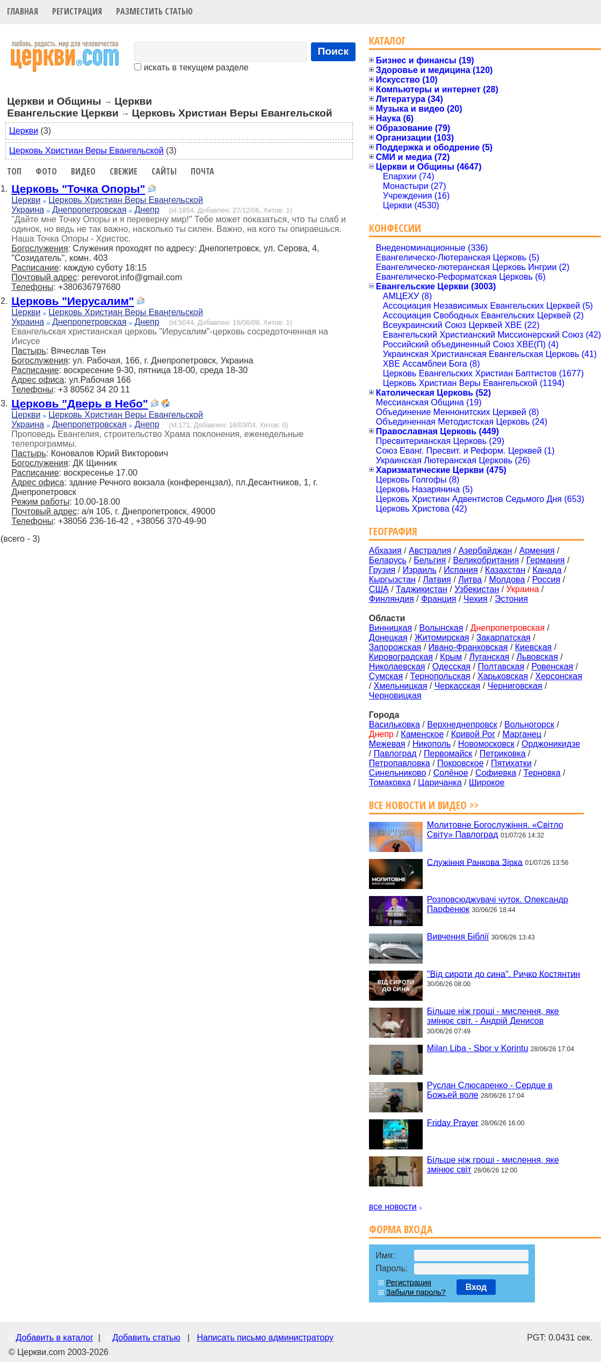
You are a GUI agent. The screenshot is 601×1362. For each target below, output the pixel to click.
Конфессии (395, 228)
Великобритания (486, 560)
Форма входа (400, 1229)
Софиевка (495, 772)
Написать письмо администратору (265, 1337)
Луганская (489, 656)
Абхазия (385, 550)
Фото (46, 171)
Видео (83, 171)
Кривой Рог (473, 734)
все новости (393, 1206)
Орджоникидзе (551, 743)
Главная (22, 11)
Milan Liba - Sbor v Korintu (477, 1048)
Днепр (147, 209)
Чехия (476, 598)
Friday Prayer (453, 1122)
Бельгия (430, 560)
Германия (545, 560)
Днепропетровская (89, 209)
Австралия (430, 550)
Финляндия (391, 598)
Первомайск (448, 753)
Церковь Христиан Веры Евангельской (86, 150)
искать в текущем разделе (191, 67)
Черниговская (515, 685)
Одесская (451, 666)
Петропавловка (399, 763)
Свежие (123, 171)
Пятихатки (511, 763)
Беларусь (388, 560)
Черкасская (458, 685)
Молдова (507, 579)
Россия (546, 579)
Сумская (386, 676)
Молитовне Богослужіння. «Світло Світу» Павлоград (495, 829)
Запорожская (395, 647)
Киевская (533, 647)
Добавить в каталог (54, 1337)
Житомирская (442, 637)
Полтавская (500, 666)
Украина (27, 209)
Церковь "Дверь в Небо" (79, 403)
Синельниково (397, 772)
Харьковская (502, 676)
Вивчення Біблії (458, 936)
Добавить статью (146, 1337)
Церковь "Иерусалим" (72, 301)
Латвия (437, 579)
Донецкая (388, 637)
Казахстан (505, 569)
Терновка (542, 772)
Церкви (23, 130)
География (393, 531)
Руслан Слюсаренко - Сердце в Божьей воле (490, 1090)
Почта (202, 171)
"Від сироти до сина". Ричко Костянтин (503, 973)
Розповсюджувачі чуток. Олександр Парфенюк (497, 904)
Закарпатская (503, 637)
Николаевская (397, 666)
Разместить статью (154, 11)
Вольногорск (529, 724)
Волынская (441, 627)
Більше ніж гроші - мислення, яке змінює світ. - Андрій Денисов (493, 1016)
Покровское (460, 763)
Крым (451, 656)
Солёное (450, 772)
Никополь (431, 743)
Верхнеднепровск (462, 724)
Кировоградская (401, 656)
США (379, 589)
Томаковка (390, 782)
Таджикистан (421, 589)
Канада (546, 569)
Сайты (164, 171)
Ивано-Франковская (468, 647)
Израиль (420, 569)
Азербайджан (485, 550)
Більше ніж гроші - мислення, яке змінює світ (493, 1164)
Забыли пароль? (416, 1292)
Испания (461, 569)
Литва (470, 579)
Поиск (333, 51)
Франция (439, 598)
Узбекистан (476, 589)
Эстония (511, 598)
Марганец (521, 734)
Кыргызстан (392, 579)
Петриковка (503, 753)
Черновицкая (395, 695)
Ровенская (552, 666)
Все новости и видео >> (424, 805)
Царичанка (439, 782)
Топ (14, 171)
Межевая (387, 743)
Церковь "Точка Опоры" (78, 189)
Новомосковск (486, 743)
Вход (476, 1287)
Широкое (486, 782)
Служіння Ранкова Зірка (475, 861)
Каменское (422, 734)
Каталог (387, 40)
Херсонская (558, 676)
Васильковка (394, 724)
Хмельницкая (401, 685)
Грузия (382, 569)
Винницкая (390, 627)
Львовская (537, 656)
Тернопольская (440, 676)
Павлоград (395, 753)
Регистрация (77, 11)
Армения (537, 550)
